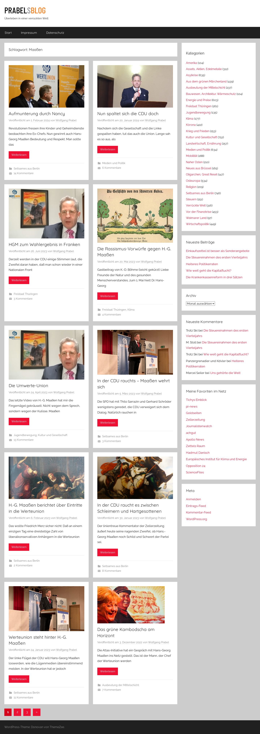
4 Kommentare (111, 314)
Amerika (191, 63)
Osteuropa (193, 180)
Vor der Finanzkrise (198, 212)
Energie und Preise (198, 100)
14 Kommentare (24, 173)
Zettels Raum (195, 446)
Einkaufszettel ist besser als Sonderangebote (217, 251)
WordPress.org (196, 519)
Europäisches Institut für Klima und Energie (216, 459)
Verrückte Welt (196, 205)
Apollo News (195, 439)
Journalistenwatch (199, 426)
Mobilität (191, 156)
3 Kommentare (23, 298)
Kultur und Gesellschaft (52, 435)
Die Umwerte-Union (28, 385)
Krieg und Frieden (197, 131)
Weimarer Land (196, 218)
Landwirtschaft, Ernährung (203, 143)
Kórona (191, 125)
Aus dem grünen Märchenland (206, 81)
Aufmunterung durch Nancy (37, 113)
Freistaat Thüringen (26, 294)
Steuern (191, 199)
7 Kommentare (111, 689)
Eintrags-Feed (196, 506)
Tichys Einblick (196, 400)
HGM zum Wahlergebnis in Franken (44, 244)
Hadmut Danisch (198, 452)
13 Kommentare (24, 439)
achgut (191, 433)
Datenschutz (55, 32)
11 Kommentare (23, 697)
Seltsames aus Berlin (27, 168)
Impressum (29, 32)
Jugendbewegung (25, 435)
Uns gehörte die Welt (225, 373)
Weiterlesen (19, 154)
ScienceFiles (195, 472)
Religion (191, 187)
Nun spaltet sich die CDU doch (128, 113)
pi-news (191, 406)
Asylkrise (192, 75)
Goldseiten (194, 413)
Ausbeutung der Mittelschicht (120, 685)
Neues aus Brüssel (198, 168)
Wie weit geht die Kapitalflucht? (208, 270)
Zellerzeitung (195, 419)
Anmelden (193, 499)
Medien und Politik (113, 163)
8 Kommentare (111, 570)
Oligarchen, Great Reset (201, 174)
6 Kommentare (111, 167)
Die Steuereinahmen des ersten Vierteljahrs (217, 257)
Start (8, 32)
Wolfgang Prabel (66, 120)
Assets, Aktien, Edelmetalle (204, 69)
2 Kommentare (23, 565)
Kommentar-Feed (198, 512)
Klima (131, 309)
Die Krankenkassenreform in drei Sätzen (214, 277)
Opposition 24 (195, 466)
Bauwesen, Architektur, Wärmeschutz (211, 94)
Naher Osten (194, 162)
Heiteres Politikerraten (202, 264)
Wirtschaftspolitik (197, 224)
